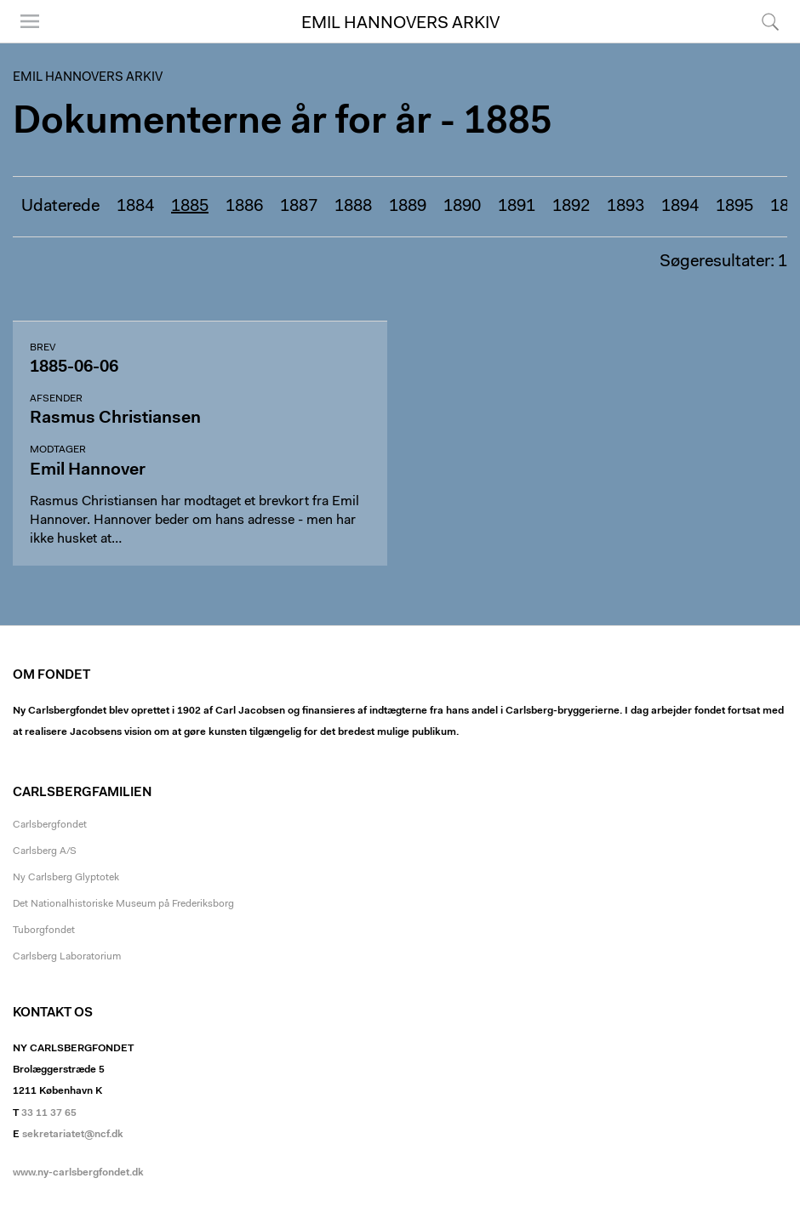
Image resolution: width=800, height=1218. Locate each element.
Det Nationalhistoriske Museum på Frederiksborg (123, 904)
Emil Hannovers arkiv (400, 23)
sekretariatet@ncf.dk (72, 1135)
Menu (30, 21)
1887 (298, 206)
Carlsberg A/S (45, 851)
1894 (680, 206)
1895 (734, 206)
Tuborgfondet (44, 930)
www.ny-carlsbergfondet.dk (78, 1173)
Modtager (58, 450)
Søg (770, 21)
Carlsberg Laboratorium (67, 957)
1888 (353, 206)
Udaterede (60, 206)
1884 (135, 206)
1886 (244, 206)
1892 (571, 206)
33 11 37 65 (49, 1113)
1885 (190, 206)
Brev (42, 348)
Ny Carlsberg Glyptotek (66, 878)
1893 (625, 206)
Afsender (56, 399)
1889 (407, 206)
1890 (462, 206)
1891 (516, 206)
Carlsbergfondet (50, 825)
